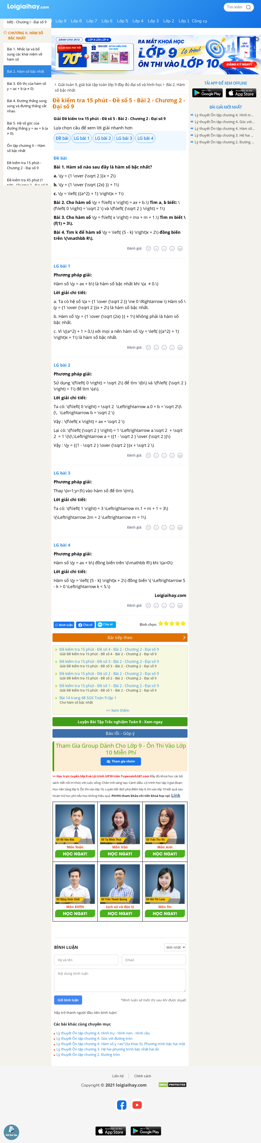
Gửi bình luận (68, 1000)
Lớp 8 (76, 21)
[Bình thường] (164, 248)
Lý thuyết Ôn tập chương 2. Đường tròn (88, 1054)
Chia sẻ (85, 625)
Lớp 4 (137, 21)
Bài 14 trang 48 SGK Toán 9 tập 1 (87, 697)
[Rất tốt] (180, 248)
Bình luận (64, 625)
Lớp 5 (122, 21)
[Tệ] (156, 248)
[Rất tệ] (148, 248)
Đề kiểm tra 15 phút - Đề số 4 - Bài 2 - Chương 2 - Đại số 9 (109, 649)
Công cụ (199, 21)
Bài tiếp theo (147, 637)
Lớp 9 (61, 21)
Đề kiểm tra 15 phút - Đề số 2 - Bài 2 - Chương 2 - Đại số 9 (109, 673)
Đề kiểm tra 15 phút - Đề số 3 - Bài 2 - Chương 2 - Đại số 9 (109, 661)
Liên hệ (118, 1076)
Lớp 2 (168, 21)
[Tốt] (172, 248)
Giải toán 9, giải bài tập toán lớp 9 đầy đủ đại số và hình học (110, 84)
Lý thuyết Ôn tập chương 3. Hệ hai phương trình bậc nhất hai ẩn (107, 1049)
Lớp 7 (91, 21)
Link (175, 795)
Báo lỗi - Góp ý (120, 733)
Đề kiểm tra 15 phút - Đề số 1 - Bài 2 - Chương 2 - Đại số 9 (109, 685)
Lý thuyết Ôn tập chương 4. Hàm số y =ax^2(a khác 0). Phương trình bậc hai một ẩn (120, 1043)
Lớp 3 (153, 21)
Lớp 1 (184, 21)
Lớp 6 (107, 21)
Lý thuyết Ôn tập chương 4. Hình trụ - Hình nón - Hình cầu (103, 1033)
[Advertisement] (226, 179)
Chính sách (142, 1076)
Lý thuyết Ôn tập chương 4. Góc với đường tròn (94, 1038)
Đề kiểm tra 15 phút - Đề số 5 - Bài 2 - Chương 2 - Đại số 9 (118, 103)
